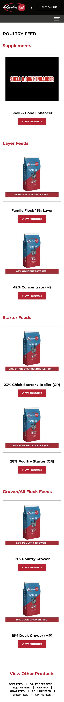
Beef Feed (16, 684)
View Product (32, 121)
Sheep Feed (20, 694)
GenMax (42, 687)
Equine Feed (21, 687)
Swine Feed (43, 694)
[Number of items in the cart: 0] (32, 7)
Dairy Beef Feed (41, 684)
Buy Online (49, 7)
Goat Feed (17, 691)
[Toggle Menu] (57, 18)
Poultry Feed (41, 691)
